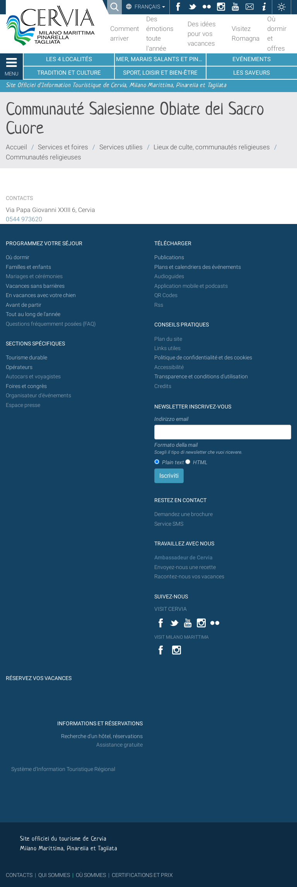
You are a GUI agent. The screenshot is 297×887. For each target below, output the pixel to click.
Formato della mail (198, 449)
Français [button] (149, 6)
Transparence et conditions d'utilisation (201, 376)
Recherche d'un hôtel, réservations (102, 736)
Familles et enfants (28, 267)
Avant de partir (23, 305)
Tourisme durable (26, 357)
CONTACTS (19, 875)
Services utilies (121, 147)
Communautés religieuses (43, 157)
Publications (169, 257)
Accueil (16, 147)
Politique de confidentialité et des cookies (203, 357)
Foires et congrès (26, 386)
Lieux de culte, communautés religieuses (212, 147)
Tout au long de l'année (33, 314)
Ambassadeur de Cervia (183, 557)
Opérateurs (19, 367)
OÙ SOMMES (91, 875)
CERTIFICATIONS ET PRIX (142, 875)
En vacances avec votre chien (41, 295)
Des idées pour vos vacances (202, 33)
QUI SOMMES (54, 875)
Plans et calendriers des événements (197, 267)
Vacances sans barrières (35, 286)
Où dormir (17, 257)
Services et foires (63, 147)
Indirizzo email (171, 419)
